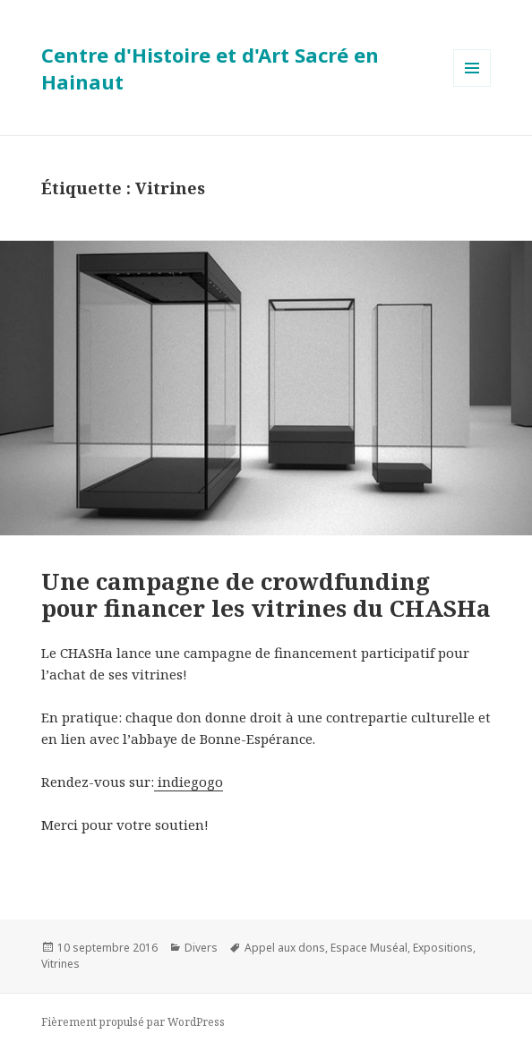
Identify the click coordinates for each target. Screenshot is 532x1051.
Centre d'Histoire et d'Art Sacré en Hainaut (210, 68)
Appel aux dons (285, 947)
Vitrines (60, 963)
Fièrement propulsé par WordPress (133, 1022)
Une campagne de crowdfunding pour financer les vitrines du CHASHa (266, 594)
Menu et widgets (472, 86)
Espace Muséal (369, 947)
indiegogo (188, 781)
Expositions (443, 947)
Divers (201, 947)
